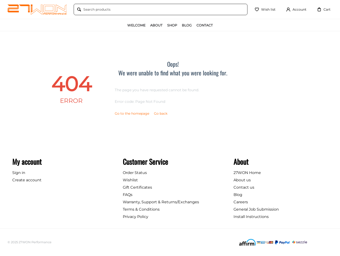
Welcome (136, 25)
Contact (204, 25)
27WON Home (247, 172)
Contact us (244, 187)
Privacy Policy (135, 216)
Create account (27, 180)
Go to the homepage (132, 113)
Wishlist (130, 180)
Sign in (18, 172)
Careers (241, 202)
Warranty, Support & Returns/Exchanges (161, 202)
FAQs (127, 194)
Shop (172, 25)
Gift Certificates (137, 187)
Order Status (135, 172)
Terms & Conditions (141, 209)
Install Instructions (251, 216)
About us (242, 180)
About (156, 25)
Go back (160, 113)
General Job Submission (256, 209)
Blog (187, 25)
